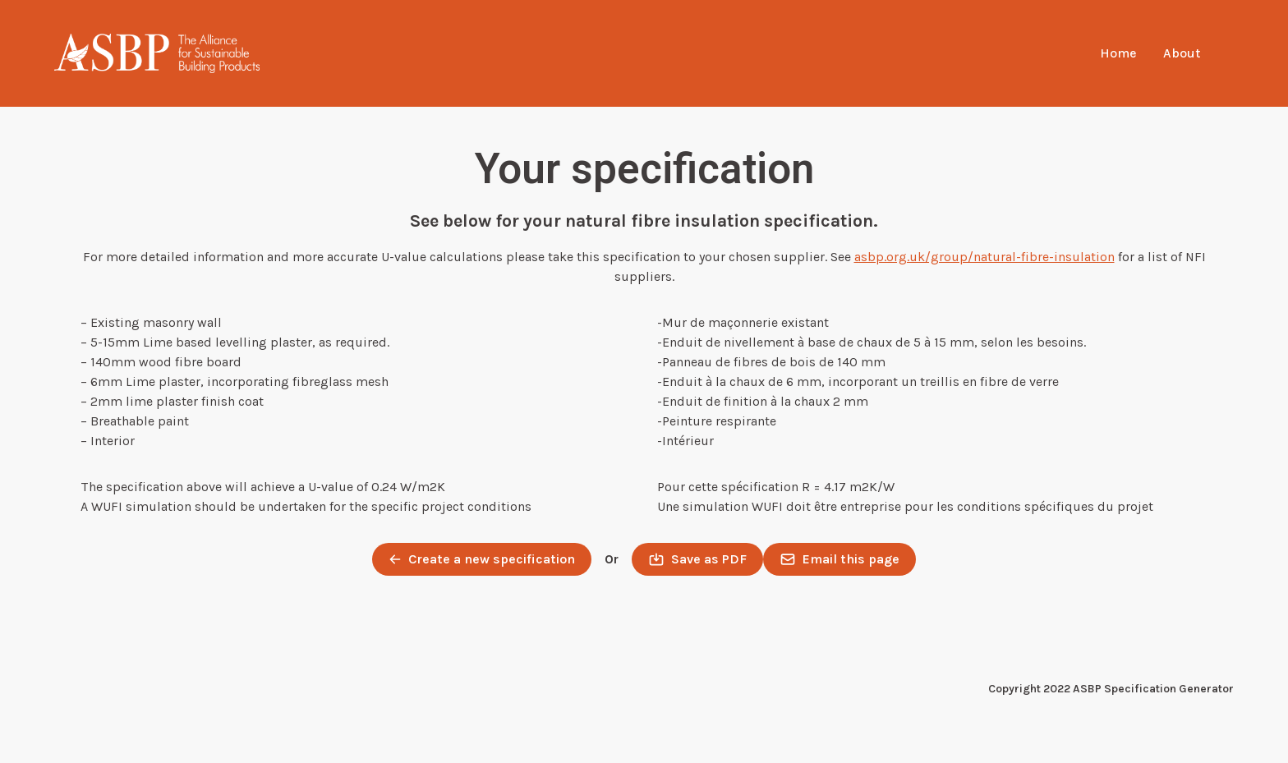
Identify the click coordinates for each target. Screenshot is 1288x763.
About (1181, 53)
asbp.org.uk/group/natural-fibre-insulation (984, 256)
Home (1118, 53)
